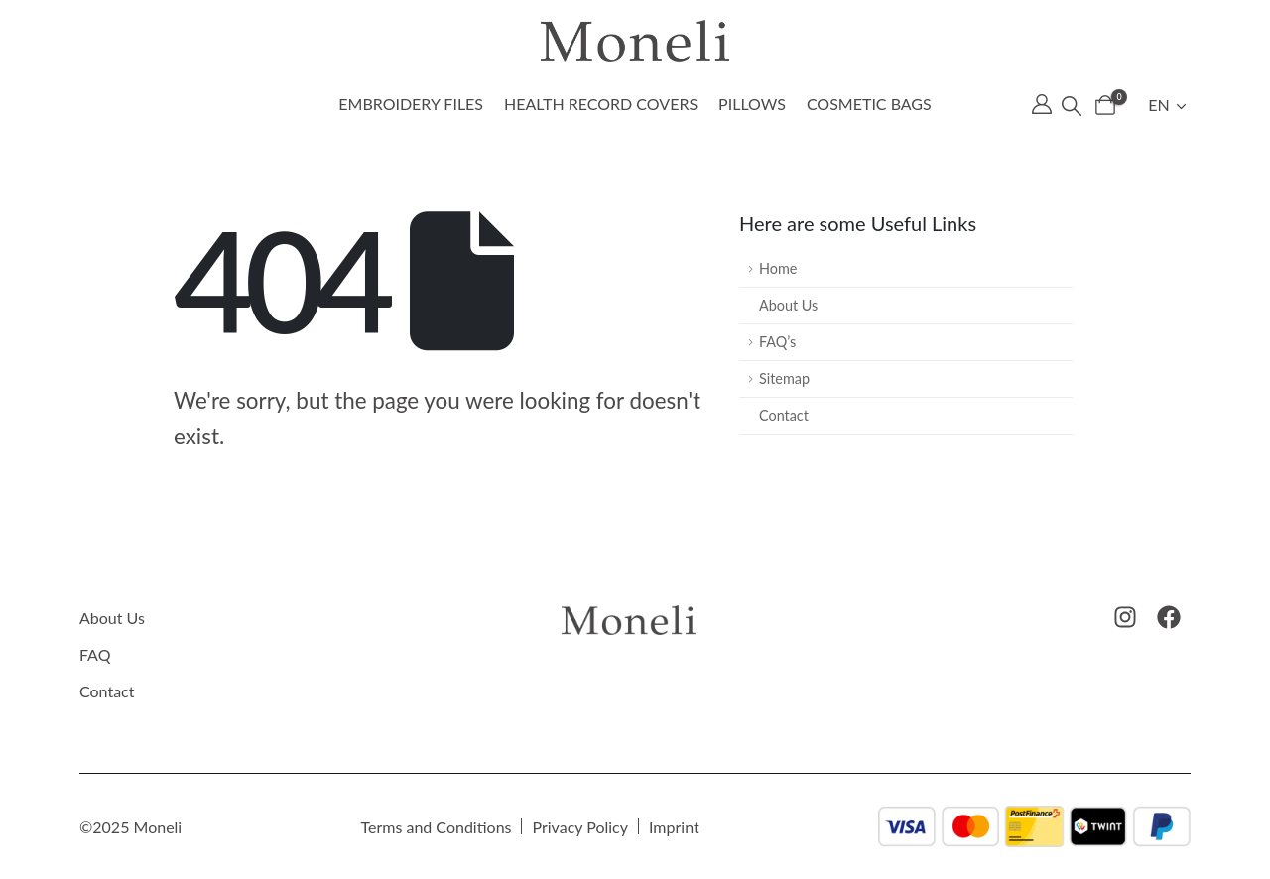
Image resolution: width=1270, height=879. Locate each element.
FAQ (94, 654)
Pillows (752, 103)
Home (778, 268)
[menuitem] (1170, 104)
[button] (1071, 105)
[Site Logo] (635, 41)
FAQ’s (777, 341)
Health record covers (601, 103)
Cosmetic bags (869, 103)
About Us (788, 305)
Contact (784, 415)
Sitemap (784, 378)
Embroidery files (410, 103)
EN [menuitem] (1158, 104)
